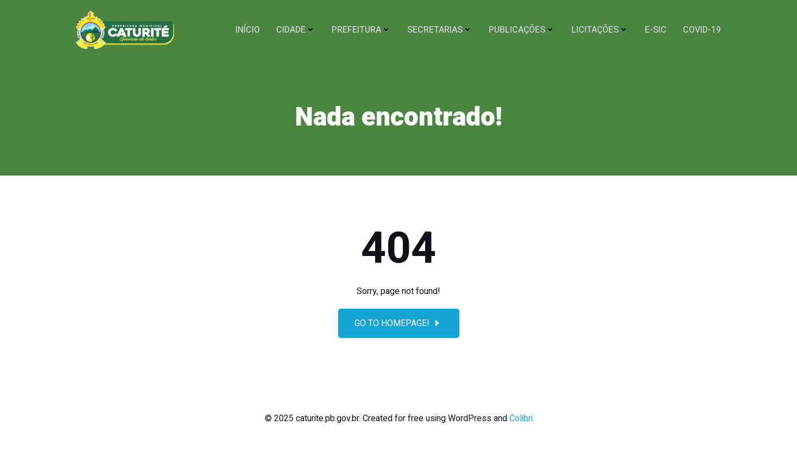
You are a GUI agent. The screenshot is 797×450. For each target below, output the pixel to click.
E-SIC (656, 29)
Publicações (522, 29)
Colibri (521, 418)
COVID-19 (702, 29)
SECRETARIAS (439, 29)
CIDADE (295, 29)
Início (247, 29)
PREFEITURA (361, 29)
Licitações (599, 29)
